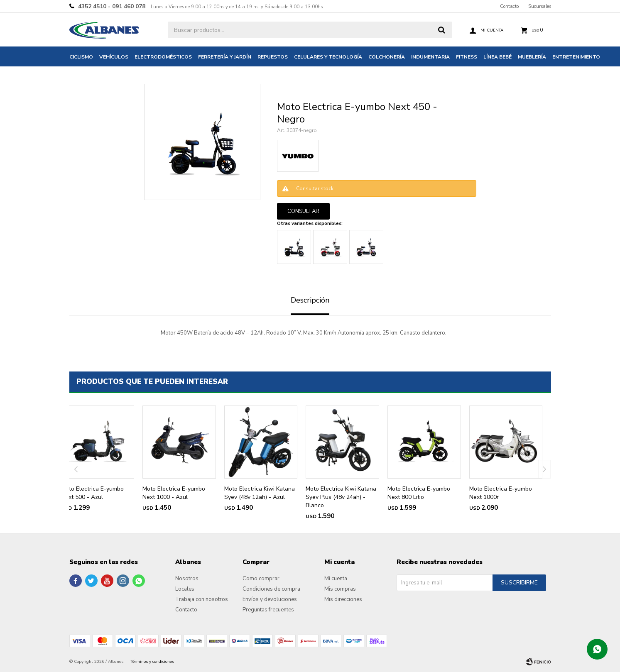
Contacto (509, 6)
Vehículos (113, 57)
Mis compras (340, 589)
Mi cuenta (335, 578)
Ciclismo (81, 57)
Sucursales (539, 6)
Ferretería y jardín (224, 57)
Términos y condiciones (152, 662)
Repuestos (272, 57)
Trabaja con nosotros (201, 599)
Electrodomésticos (163, 57)
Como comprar (261, 578)
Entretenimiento (576, 57)
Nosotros (186, 578)
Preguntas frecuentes (268, 609)
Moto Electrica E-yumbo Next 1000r (500, 493)
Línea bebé (497, 57)
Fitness (466, 57)
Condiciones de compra (271, 589)
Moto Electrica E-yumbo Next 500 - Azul (92, 493)
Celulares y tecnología (328, 57)
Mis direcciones (343, 599)
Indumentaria (430, 57)
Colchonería (386, 57)
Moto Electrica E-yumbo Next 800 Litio (418, 493)
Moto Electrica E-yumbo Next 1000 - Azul (173, 493)
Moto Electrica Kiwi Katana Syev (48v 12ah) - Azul (259, 493)
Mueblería (532, 57)
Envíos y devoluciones (270, 599)
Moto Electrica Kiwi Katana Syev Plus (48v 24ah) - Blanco (341, 497)
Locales (184, 589)
